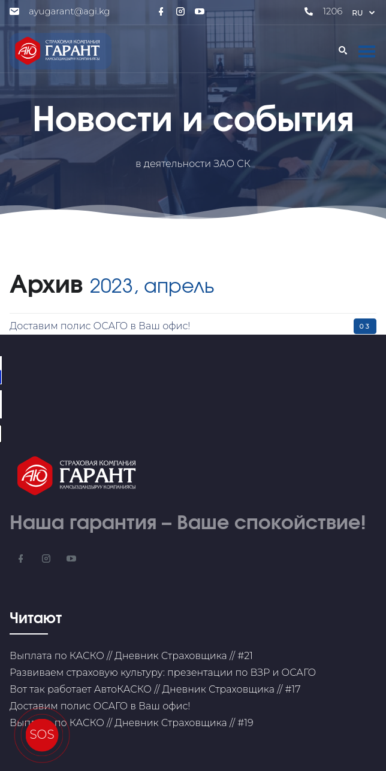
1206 (333, 11)
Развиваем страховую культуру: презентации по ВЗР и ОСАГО (163, 672)
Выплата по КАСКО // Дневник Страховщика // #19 (132, 722)
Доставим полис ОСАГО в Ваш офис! (100, 326)
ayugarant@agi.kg (69, 11)
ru (364, 13)
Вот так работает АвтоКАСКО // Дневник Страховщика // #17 (155, 689)
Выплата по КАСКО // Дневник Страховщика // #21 (131, 655)
